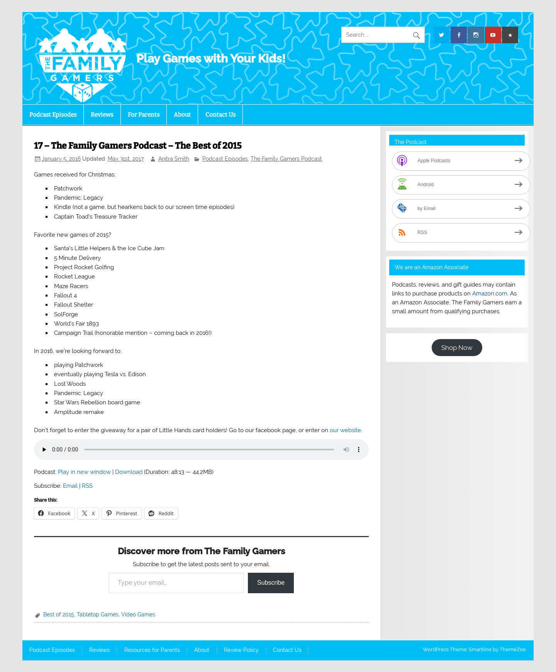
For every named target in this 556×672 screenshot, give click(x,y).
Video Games (138, 614)
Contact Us (220, 114)
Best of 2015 (58, 614)
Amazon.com (489, 293)
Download (128, 471)
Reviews (102, 114)
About (182, 114)
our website (345, 430)
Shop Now (457, 347)
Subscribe (271, 582)
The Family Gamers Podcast (286, 159)
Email (70, 485)
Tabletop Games (98, 614)
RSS (87, 485)
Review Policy (241, 650)
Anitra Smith (173, 159)
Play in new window (84, 471)
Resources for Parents (152, 650)
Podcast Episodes (52, 114)
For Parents (143, 114)
